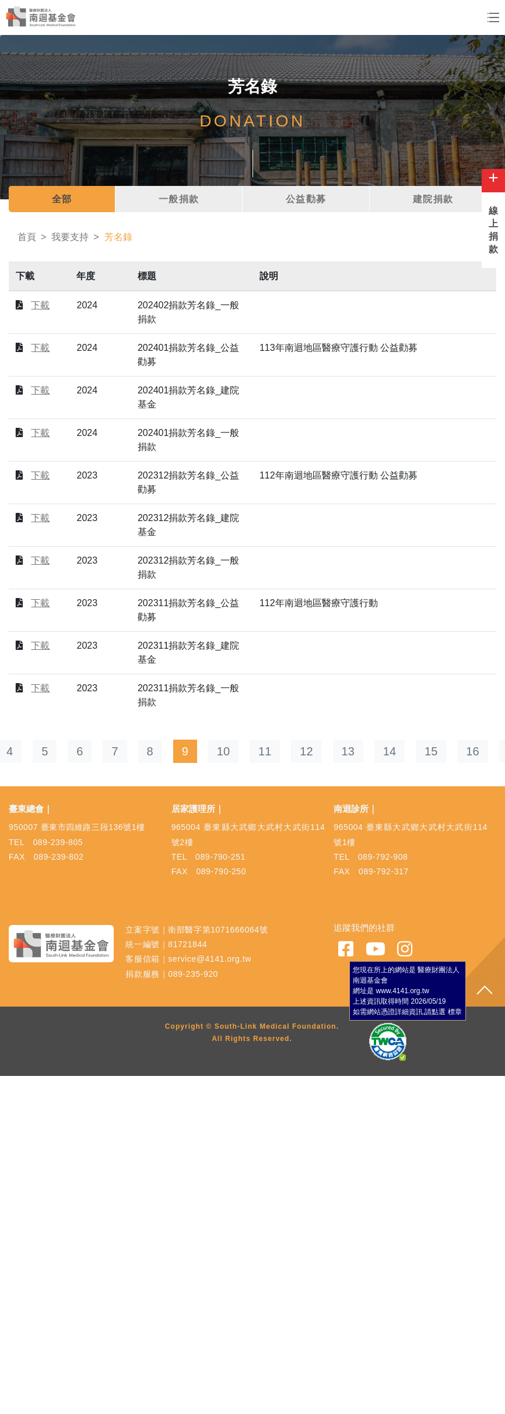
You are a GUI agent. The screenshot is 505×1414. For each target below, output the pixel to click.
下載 (40, 305)
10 (223, 751)
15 (431, 751)
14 (389, 751)
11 (264, 751)
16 (472, 751)
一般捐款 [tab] (179, 199)
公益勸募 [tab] (306, 199)
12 (306, 751)
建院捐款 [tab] (433, 199)
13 (348, 751)
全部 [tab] (62, 199)
